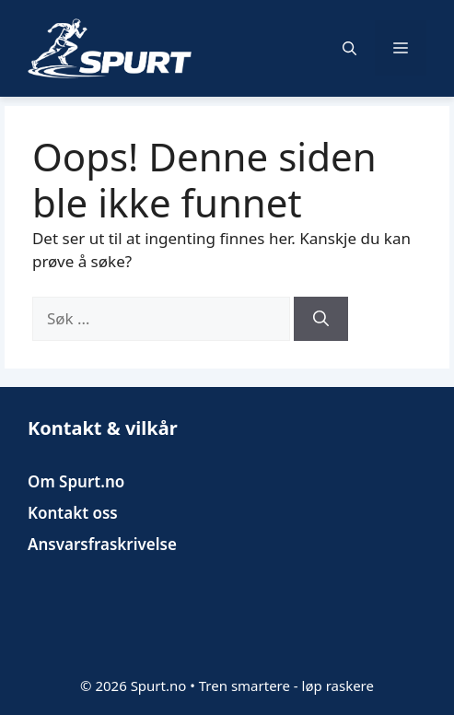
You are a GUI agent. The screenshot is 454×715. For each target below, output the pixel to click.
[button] (349, 48)
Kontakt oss (73, 512)
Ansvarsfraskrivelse (102, 544)
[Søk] (321, 319)
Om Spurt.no (76, 481)
